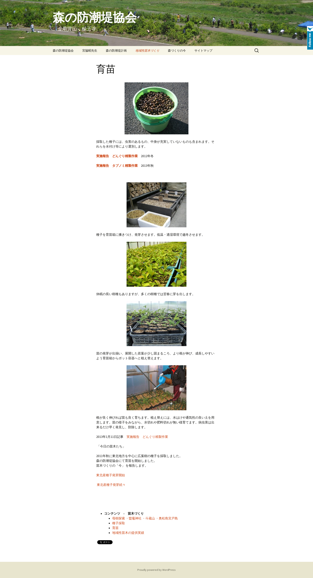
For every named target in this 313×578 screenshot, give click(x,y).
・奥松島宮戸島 (167, 518)
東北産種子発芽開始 (110, 475)
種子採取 (118, 523)
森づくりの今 (177, 50)
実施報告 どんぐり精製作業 (147, 437)
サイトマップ (203, 50)
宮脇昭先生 (89, 50)
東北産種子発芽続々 (111, 485)
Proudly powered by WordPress (156, 570)
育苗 (115, 528)
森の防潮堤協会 (63, 50)
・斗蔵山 (148, 518)
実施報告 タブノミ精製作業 (117, 166)
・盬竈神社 (134, 518)
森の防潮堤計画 (116, 50)
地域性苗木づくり (147, 50)
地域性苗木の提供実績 (128, 533)
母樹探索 (119, 518)
